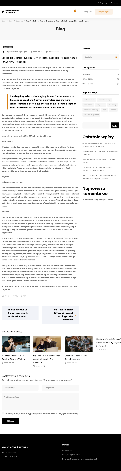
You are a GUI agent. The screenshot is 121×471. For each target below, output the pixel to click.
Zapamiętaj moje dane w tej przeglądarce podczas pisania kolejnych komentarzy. (41, 413)
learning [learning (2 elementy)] (112, 105)
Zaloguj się (102, 3)
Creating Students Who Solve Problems (76, 357)
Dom (4, 21)
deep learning (11, 296)
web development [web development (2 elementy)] (91, 115)
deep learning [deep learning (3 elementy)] (104, 100)
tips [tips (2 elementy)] (104, 110)
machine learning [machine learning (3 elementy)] (91, 110)
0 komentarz (52, 52)
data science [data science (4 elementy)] (89, 100)
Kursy (11, 21)
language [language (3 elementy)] (100, 105)
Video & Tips (100, 83)
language (22, 296)
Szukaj (115, 126)
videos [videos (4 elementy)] (113, 110)
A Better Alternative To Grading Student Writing (14, 357)
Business (19, 21)
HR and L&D (100, 79)
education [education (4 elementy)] (88, 105)
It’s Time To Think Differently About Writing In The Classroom (46, 359)
